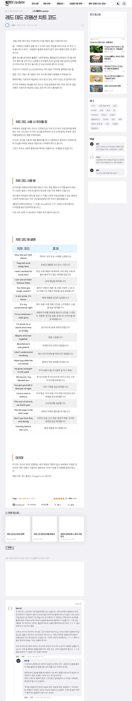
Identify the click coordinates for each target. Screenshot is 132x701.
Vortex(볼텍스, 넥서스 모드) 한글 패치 (114, 57)
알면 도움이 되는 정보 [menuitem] (97, 3)
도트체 (93, 110)
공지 (115, 106)
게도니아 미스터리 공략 (15, 534)
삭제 (22, 656)
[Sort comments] (79, 604)
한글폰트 (94, 128)
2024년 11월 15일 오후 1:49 (43, 697)
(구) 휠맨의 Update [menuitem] (41, 11)
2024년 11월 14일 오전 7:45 (35, 656)
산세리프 (94, 115)
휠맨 (25, 661)
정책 (120, 119)
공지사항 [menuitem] (35, 3)
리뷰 (101, 110)
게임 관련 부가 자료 (16, 11)
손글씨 (112, 115)
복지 (108, 110)
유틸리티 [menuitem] (60, 3)
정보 (113, 119)
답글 (17, 656)
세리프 (103, 115)
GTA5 (93, 106)
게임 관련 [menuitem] (46, 3)
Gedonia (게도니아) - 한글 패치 (101, 42)
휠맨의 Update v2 (15, 4)
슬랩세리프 (95, 119)
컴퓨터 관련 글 (96, 124)
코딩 (107, 124)
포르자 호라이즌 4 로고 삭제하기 (71, 535)
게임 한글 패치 (104, 106)
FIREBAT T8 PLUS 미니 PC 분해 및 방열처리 (113, 67)
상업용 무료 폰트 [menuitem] (76, 3)
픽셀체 (115, 124)
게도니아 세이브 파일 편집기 (44, 534)
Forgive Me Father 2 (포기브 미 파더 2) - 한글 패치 (114, 48)
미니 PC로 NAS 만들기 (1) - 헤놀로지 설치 (114, 77)
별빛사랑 (19, 608)
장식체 (105, 119)
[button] (118, 3)
